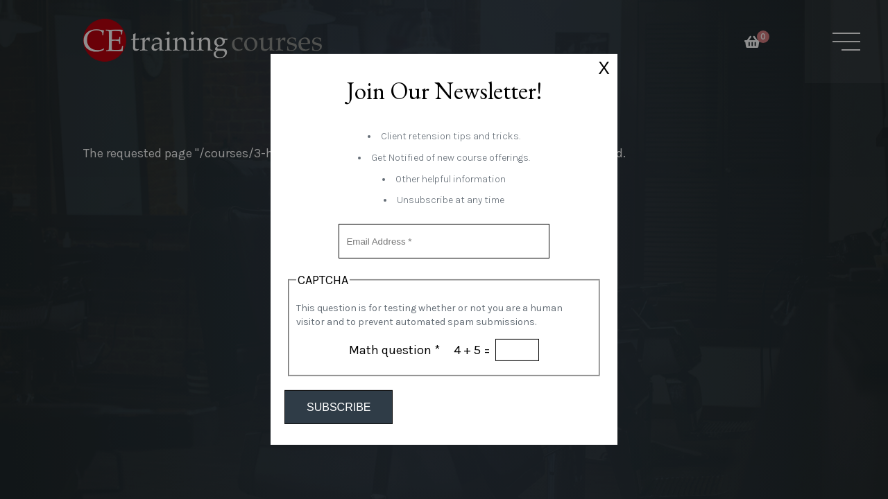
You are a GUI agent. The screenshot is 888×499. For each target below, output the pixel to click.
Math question (394, 350)
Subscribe (338, 407)
